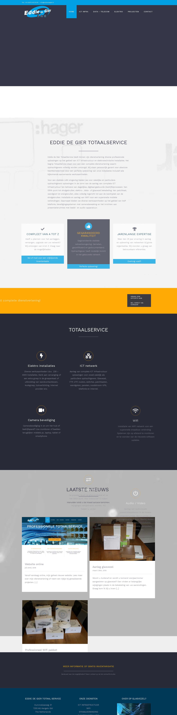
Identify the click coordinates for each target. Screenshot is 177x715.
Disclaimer (88, 691)
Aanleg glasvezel (80, 566)
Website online (34, 564)
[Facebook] (43, 684)
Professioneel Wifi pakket (131, 566)
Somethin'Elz (122, 711)
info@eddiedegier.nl (47, 2)
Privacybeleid (88, 685)
